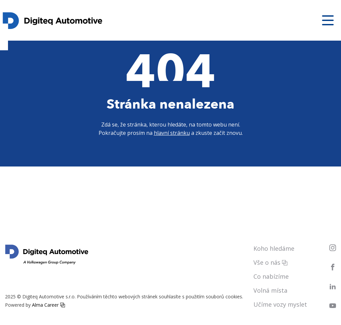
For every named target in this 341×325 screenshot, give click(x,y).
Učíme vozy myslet (280, 304)
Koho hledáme (273, 248)
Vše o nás (266, 262)
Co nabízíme (271, 276)
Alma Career (45, 305)
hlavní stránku (172, 133)
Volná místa (270, 290)
